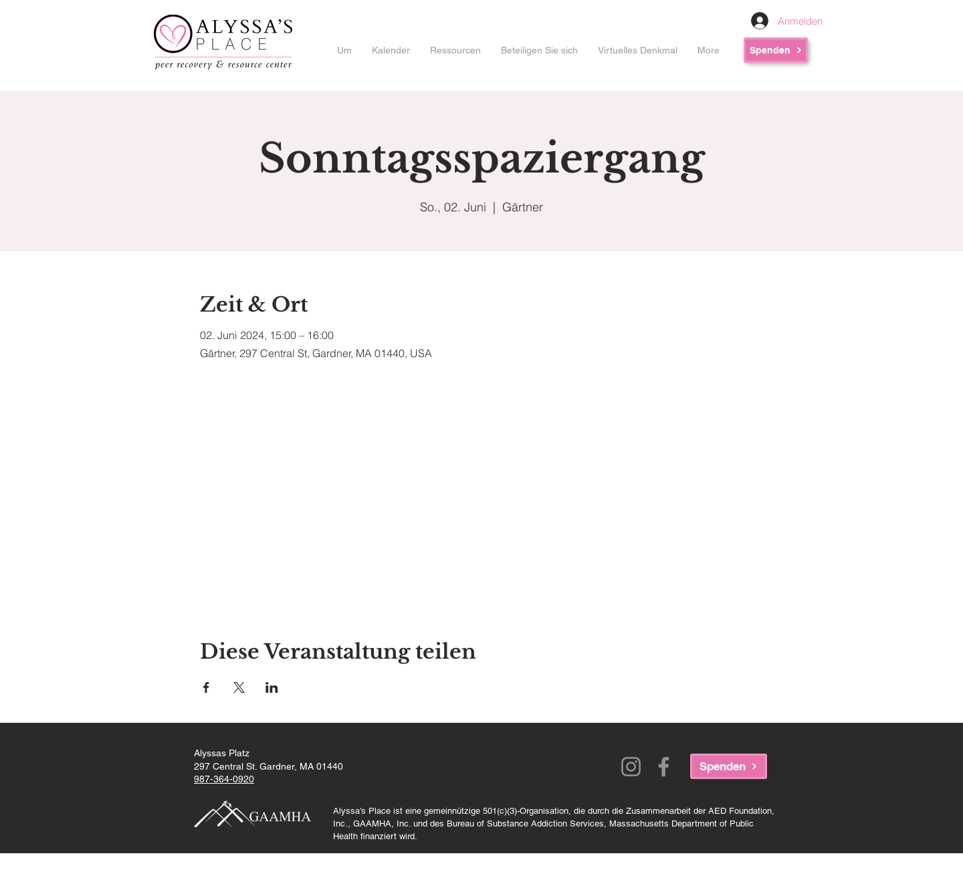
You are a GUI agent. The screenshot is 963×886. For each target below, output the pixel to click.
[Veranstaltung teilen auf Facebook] (206, 687)
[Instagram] (631, 767)
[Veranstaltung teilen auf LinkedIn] (271, 687)
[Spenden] (776, 50)
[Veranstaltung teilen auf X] (239, 687)
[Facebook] (664, 767)
